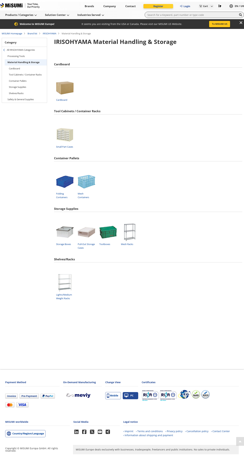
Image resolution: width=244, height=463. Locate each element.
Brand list (32, 33)
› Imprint (128, 431)
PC (129, 396)
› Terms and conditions (149, 431)
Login (185, 6)
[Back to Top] (240, 441)
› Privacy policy (173, 431)
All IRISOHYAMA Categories (21, 49)
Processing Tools (16, 56)
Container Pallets (17, 80)
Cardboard (14, 68)
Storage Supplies (17, 87)
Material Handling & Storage (23, 62)
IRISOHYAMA (49, 33)
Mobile (112, 396)
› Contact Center (220, 431)
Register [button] (158, 6)
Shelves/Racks (16, 93)
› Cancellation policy (196, 431)
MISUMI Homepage (12, 33)
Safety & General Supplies (20, 99)
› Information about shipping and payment (148, 435)
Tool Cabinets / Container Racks (25, 74)
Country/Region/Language (28, 433)
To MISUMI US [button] (219, 23)
